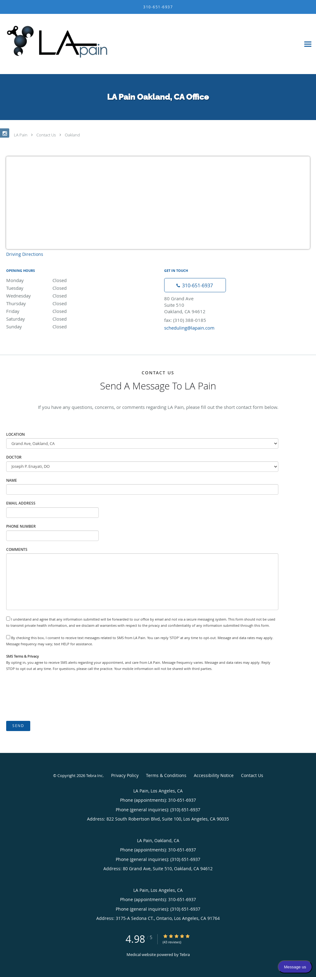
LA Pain (20, 135)
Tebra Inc (94, 775)
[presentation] (53, 696)
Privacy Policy (125, 775)
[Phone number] (195, 285)
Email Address (20, 503)
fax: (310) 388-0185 (185, 320)
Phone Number (21, 526)
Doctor (14, 457)
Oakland (72, 135)
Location (15, 434)
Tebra (185, 954)
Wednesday (60, 296)
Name (11, 480)
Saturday (60, 319)
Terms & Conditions (166, 775)
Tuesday (60, 288)
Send (18, 725)
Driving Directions (24, 254)
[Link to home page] (55, 44)
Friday (60, 311)
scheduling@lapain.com (189, 328)
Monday (60, 280)
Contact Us (46, 135)
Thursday (60, 303)
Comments (16, 549)
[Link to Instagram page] (4, 133)
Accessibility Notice (214, 775)
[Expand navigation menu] (308, 44)
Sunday (60, 326)
